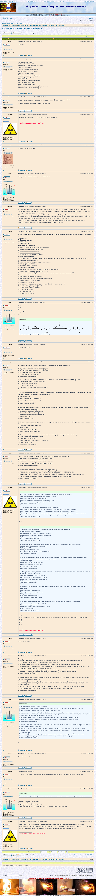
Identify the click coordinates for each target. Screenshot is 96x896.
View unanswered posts (7, 23)
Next (92, 33)
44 (88, 33)
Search (91, 18)
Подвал (14, 25)
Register (10, 18)
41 (84, 33)
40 (82, 33)
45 (90, 33)
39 (80, 33)
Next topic (91, 36)
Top (3, 55)
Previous (76, 33)
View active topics (18, 23)
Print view (5, 36)
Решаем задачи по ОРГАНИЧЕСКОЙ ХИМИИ (22, 28)
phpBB (42, 895)
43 (87, 33)
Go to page (71, 33)
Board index (6, 25)
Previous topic (84, 36)
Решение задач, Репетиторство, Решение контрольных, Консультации (41, 25)
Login (4, 18)
